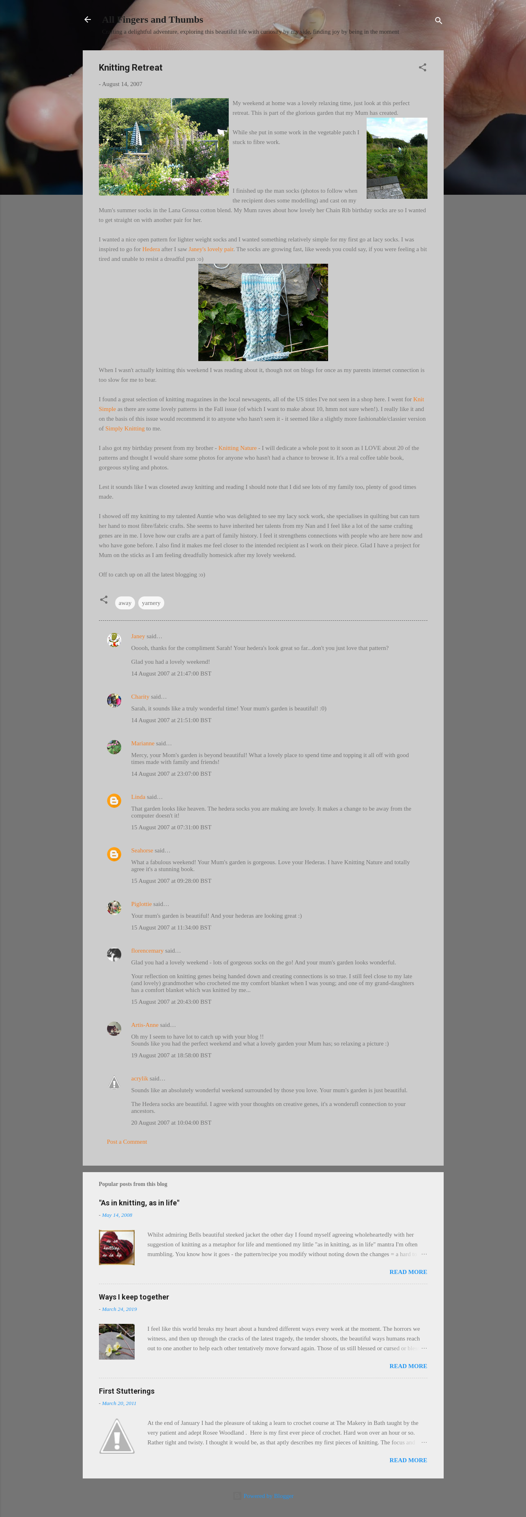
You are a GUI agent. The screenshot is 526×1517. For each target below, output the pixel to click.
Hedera (151, 249)
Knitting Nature (237, 448)
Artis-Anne (145, 1025)
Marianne (143, 743)
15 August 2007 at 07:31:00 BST (171, 827)
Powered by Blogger (263, 1496)
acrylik (139, 1078)
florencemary (147, 950)
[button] (422, 68)
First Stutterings (127, 1391)
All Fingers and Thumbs (153, 19)
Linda (138, 797)
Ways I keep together (134, 1297)
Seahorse (142, 850)
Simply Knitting (125, 428)
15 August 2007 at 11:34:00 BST (171, 927)
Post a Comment (127, 1141)
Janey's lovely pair (211, 249)
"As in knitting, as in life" (139, 1203)
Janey (138, 636)
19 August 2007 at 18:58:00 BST (171, 1055)
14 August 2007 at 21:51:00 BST (171, 720)
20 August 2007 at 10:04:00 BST (171, 1122)
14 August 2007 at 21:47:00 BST (171, 673)
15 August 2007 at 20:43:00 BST (171, 1001)
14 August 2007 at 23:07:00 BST (171, 773)
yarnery (151, 603)
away (125, 603)
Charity (140, 696)
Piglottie (141, 904)
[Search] (439, 22)
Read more (408, 1272)
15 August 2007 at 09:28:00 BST (171, 881)
